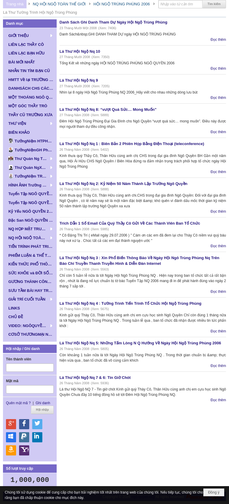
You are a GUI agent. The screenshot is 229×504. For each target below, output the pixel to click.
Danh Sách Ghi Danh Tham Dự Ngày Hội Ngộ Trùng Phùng (114, 22)
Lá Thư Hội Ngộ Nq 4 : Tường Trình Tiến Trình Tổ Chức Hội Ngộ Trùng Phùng (131, 303)
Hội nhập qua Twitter (37, 424)
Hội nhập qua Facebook (24, 424)
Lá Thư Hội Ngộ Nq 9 (79, 80)
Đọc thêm (218, 40)
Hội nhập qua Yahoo (24, 450)
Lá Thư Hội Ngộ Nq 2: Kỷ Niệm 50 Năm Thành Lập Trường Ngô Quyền (124, 183)
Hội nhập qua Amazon (11, 450)
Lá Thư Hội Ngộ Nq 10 (80, 51)
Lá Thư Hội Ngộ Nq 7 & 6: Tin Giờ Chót (95, 377)
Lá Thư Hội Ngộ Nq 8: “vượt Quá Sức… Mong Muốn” (108, 109)
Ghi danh (42, 403)
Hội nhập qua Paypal (24, 437)
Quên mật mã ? (18, 403)
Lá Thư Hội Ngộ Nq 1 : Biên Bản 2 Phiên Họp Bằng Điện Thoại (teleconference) (132, 143)
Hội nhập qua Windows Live (11, 437)
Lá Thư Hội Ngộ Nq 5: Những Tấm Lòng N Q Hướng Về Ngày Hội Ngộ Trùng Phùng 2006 (140, 343)
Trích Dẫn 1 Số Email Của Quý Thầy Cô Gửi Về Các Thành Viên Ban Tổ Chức (130, 223)
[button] (30, 35)
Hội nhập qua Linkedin (37, 437)
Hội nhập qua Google (11, 424)
